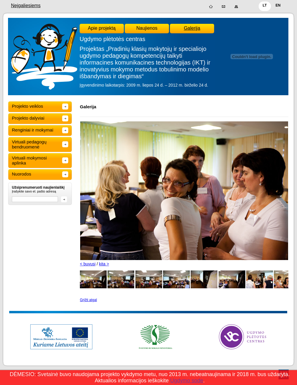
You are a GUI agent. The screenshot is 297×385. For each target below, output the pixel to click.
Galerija (192, 28)
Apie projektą (102, 28)
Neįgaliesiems (26, 5)
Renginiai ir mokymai (32, 129)
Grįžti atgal (88, 300)
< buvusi (88, 264)
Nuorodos (21, 173)
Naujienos (146, 28)
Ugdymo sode (186, 381)
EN (278, 5)
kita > (104, 264)
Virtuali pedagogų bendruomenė (29, 144)
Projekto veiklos (27, 106)
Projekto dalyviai (28, 117)
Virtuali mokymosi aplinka (29, 160)
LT (265, 5)
